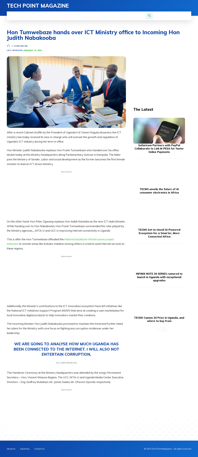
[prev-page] (159, 329)
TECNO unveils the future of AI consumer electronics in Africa (159, 190)
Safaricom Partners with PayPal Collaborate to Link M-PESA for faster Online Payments (159, 149)
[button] (149, 15)
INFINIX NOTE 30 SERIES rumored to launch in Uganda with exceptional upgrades (159, 277)
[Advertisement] (66, 195)
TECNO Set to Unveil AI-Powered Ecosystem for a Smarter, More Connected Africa (159, 233)
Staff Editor (21, 46)
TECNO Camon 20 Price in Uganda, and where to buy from (159, 319)
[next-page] (164, 329)
